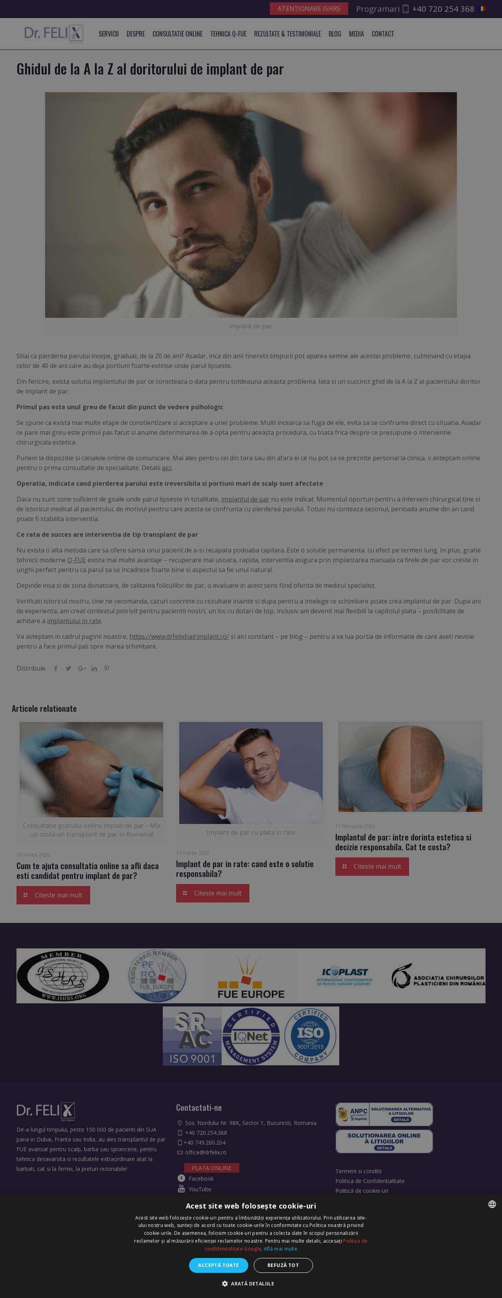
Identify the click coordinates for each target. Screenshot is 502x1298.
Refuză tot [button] (283, 1265)
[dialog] (251, 649)
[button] (251, 1284)
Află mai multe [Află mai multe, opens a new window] (280, 1248)
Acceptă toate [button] (218, 1265)
